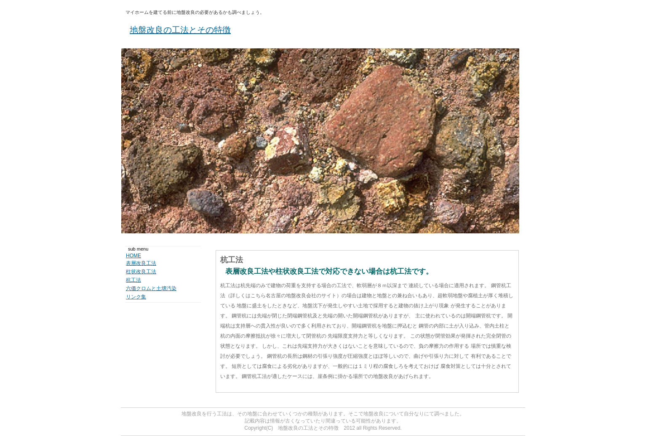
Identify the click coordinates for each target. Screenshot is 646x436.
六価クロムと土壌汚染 (151, 288)
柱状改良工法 (141, 272)
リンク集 (136, 297)
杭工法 (133, 280)
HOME (133, 256)
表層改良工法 (141, 263)
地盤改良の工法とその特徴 (180, 29)
